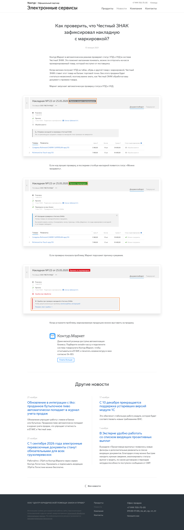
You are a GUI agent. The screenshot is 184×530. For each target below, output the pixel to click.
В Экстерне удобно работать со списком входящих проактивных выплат (126, 437)
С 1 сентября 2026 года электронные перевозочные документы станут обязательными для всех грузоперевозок (54, 449)
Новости (122, 8)
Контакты (151, 8)
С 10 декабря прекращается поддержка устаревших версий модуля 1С (123, 406)
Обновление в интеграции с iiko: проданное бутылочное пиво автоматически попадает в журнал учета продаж (53, 408)
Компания (136, 8)
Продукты (107, 8)
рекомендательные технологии (39, 519)
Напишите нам (133, 516)
